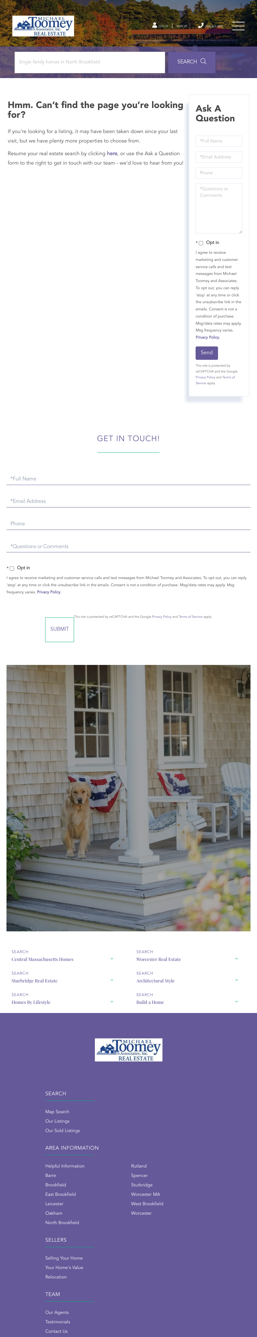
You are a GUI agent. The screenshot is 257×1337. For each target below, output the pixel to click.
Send (206, 359)
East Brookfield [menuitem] (144, 1149)
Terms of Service (211, 623)
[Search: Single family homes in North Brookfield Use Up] (87, 69)
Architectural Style (155, 983)
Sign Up (163, 29)
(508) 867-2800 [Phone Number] (201, 28)
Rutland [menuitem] (196, 1121)
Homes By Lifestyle (30, 1005)
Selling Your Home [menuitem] (31, 1213)
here (114, 160)
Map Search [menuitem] (25, 1121)
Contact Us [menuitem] (140, 1232)
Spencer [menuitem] (197, 1130)
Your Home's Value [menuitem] (32, 1223)
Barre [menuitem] (134, 1130)
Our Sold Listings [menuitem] (30, 1140)
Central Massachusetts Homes (42, 962)
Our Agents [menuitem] (140, 1213)
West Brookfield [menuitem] (205, 1159)
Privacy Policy (218, 344)
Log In (134, 29)
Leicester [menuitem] (138, 1159)
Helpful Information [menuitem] (148, 1121)
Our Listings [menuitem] (25, 1130)
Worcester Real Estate (158, 962)
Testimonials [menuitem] (141, 1223)
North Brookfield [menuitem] (145, 1178)
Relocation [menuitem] (23, 1232)
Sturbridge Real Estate (34, 983)
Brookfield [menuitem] (139, 1140)
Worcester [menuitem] (199, 1168)
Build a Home (150, 1005)
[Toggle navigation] (237, 29)
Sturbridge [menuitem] (199, 1140)
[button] (180, 69)
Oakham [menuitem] (137, 1168)
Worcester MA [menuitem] (203, 1149)
